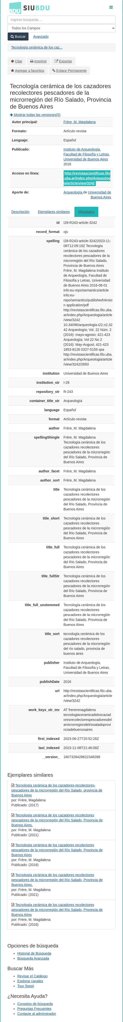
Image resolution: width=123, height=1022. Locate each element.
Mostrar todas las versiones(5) (35, 115)
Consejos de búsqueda (35, 1004)
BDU (13, 7)
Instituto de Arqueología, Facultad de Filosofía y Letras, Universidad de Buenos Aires (87, 154)
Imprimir (40, 61)
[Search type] (61, 28)
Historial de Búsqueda (34, 953)
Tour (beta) (25, 986)
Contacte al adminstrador (36, 1014)
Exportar (65, 61)
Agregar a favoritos (29, 71)
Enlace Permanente (71, 71)
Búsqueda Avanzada (33, 958)
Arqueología (73, 192)
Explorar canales (30, 981)
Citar (19, 61)
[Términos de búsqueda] (61, 20)
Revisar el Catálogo (32, 976)
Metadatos (86, 212)
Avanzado (41, 37)
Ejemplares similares (54, 212)
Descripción (20, 212)
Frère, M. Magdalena (80, 122)
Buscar (18, 37)
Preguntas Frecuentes (34, 1009)
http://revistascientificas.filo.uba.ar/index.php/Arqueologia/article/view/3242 (87, 178)
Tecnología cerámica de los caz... (36, 47)
